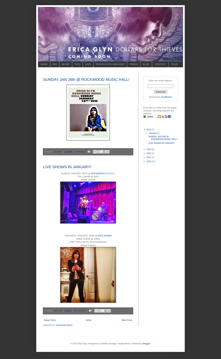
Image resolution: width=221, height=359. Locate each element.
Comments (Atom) (64, 325)
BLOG (146, 64)
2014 (149, 129)
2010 (149, 161)
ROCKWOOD (98, 173)
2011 (149, 157)
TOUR (174, 64)
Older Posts (126, 320)
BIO (55, 64)
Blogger (146, 343)
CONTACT (160, 64)
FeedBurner (166, 97)
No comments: (80, 311)
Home (88, 320)
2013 (149, 149)
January (153, 133)
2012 (149, 153)
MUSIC (66, 64)
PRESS (133, 64)
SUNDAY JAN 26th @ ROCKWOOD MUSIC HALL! (86, 79)
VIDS (88, 64)
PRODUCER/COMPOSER (110, 64)
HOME (44, 64)
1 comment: (80, 152)
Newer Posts (50, 320)
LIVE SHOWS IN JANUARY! (67, 167)
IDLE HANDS (105, 235)
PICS (77, 64)
